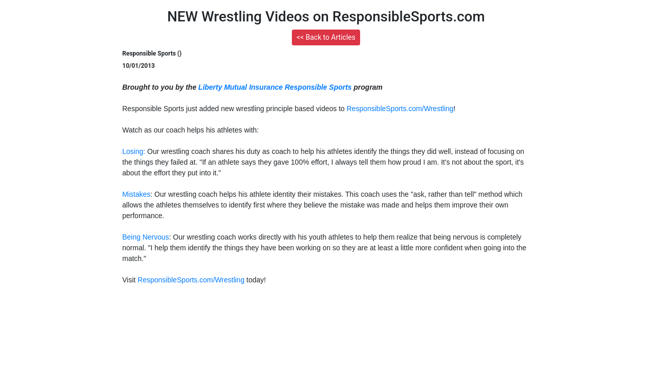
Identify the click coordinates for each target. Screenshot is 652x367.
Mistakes (136, 194)
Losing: (133, 151)
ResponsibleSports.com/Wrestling (399, 108)
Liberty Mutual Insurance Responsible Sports (274, 87)
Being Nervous (145, 237)
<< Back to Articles (325, 37)
